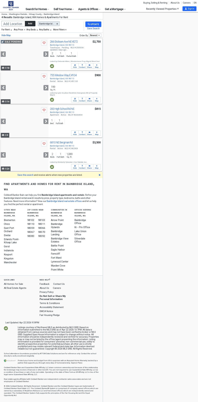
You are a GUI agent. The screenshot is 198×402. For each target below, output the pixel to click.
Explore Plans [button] (76, 363)
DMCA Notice (46, 311)
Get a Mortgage (115, 9)
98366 (41, 228)
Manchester (10, 262)
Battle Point (57, 245)
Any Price (18, 29)
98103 (41, 220)
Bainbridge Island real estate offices (64, 201)
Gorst (7, 246)
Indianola (9, 250)
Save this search (25, 175)
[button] (189, 8)
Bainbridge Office (80, 222)
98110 (30, 224)
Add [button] (30, 23)
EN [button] (195, 3)
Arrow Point (57, 220)
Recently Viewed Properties (162, 8)
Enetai (7, 235)
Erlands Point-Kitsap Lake (11, 241)
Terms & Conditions (50, 303)
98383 (30, 236)
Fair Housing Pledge (50, 315)
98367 (30, 232)
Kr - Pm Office (82, 227)
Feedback (44, 284)
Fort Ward (56, 257)
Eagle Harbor (58, 249)
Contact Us (59, 284)
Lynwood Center (59, 261)
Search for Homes (37, 9)
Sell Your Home (64, 9)
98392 (41, 236)
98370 (41, 232)
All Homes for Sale (13, 284)
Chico (7, 224)
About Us (175, 3)
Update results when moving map (126, 17)
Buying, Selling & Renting (155, 3)
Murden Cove (58, 265)
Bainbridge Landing (56, 233)
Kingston (8, 258)
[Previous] (3, 54)
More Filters (59, 29)
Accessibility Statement (52, 307)
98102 (30, 220)
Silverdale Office (79, 240)
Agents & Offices (89, 9)
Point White (57, 269)
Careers (187, 3)
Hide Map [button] (6, 35)
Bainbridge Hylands (56, 226)
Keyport (8, 254)
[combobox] (7, 29)
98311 (41, 224)
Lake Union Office (80, 233)
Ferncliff (55, 253)
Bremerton (9, 220)
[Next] (45, 54)
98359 (30, 228)
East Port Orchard (9, 230)
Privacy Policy (47, 292)
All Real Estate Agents (15, 288)
